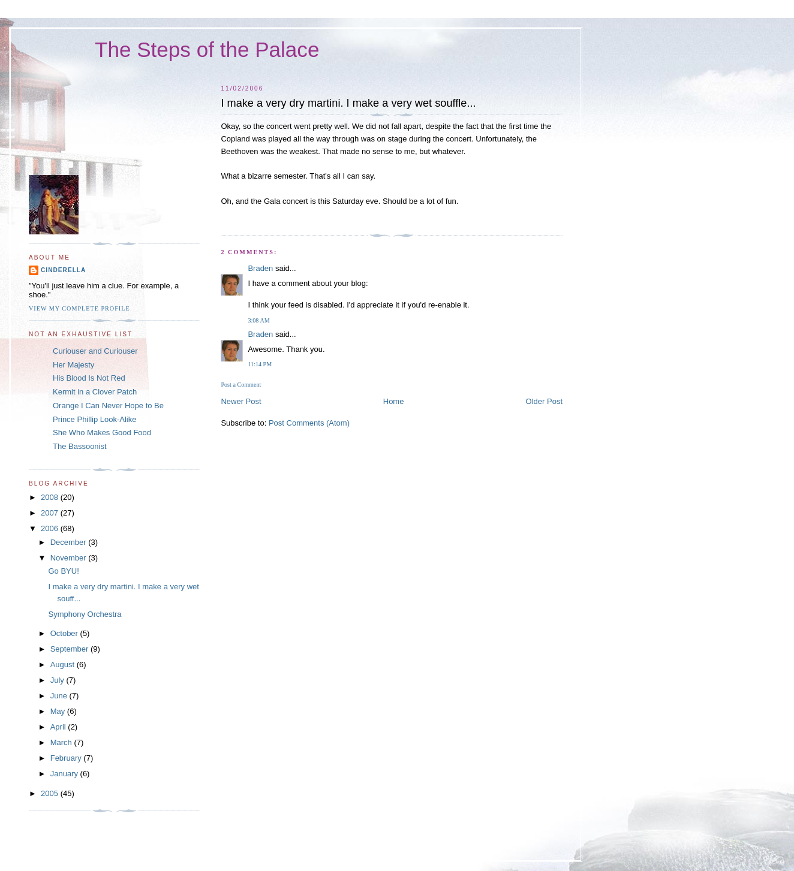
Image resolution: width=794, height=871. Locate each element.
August (63, 664)
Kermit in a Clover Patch (95, 391)
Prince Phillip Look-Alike (94, 419)
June (60, 695)
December (69, 542)
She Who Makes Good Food (102, 432)
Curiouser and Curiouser (95, 350)
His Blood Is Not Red (89, 377)
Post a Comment (241, 384)
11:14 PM (260, 364)
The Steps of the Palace (207, 49)
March (62, 742)
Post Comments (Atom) (309, 422)
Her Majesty (73, 364)
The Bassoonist (80, 446)
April (59, 726)
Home (393, 401)
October (65, 633)
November (69, 557)
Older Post (544, 401)
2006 (51, 528)
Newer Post (241, 401)
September (70, 648)
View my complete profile (79, 308)
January (65, 773)
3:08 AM (258, 320)
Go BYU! (63, 570)
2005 (51, 793)
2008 (51, 497)
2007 (51, 512)
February (67, 758)
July (58, 680)
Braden (260, 268)
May (58, 711)
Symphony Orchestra (84, 614)
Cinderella (63, 270)
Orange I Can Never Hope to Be (108, 405)
